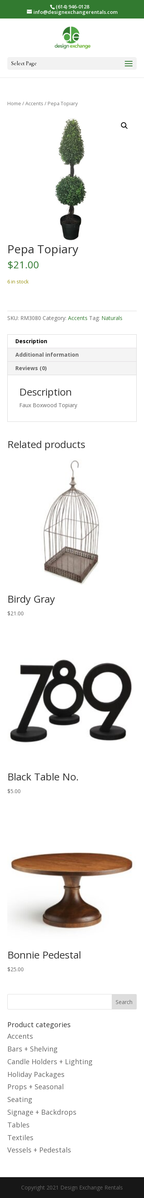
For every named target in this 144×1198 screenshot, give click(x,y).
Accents (34, 103)
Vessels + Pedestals (39, 1149)
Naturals (111, 318)
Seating (19, 1099)
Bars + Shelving (32, 1048)
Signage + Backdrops (41, 1112)
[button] (124, 126)
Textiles (20, 1137)
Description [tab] (31, 341)
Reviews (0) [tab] (31, 368)
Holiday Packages (36, 1074)
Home (14, 103)
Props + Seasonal (35, 1086)
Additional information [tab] (47, 354)
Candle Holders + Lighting (50, 1061)
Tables (18, 1124)
